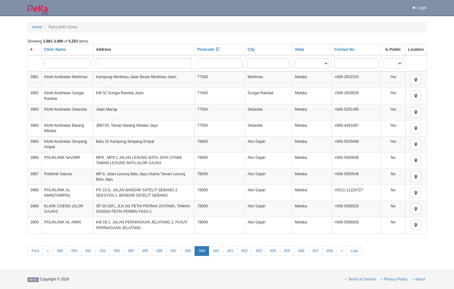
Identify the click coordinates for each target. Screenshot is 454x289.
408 (330, 251)
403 (258, 251)
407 (315, 251)
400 (216, 251)
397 (173, 251)
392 (102, 251)
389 (60, 251)
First (35, 251)
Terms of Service (360, 279)
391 (88, 251)
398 (187, 251)
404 (273, 251)
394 (131, 251)
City (251, 49)
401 (230, 251)
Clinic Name (55, 49)
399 (202, 251)
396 (159, 251)
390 (74, 251)
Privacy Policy (394, 279)
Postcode (205, 49)
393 (117, 251)
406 (301, 251)
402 (244, 251)
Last (354, 251)
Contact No (344, 49)
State (299, 49)
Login (419, 8)
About (418, 279)
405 (287, 251)
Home (37, 27)
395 (145, 251)
